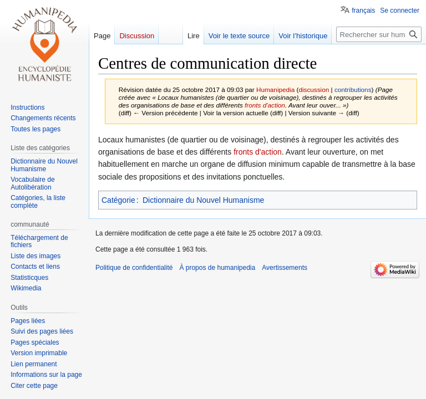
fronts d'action (265, 105)
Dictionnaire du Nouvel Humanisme (203, 200)
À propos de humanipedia (217, 268)
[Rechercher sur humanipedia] (379, 34)
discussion (313, 89)
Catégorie (118, 200)
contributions (353, 89)
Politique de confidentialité (134, 268)
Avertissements (284, 268)
